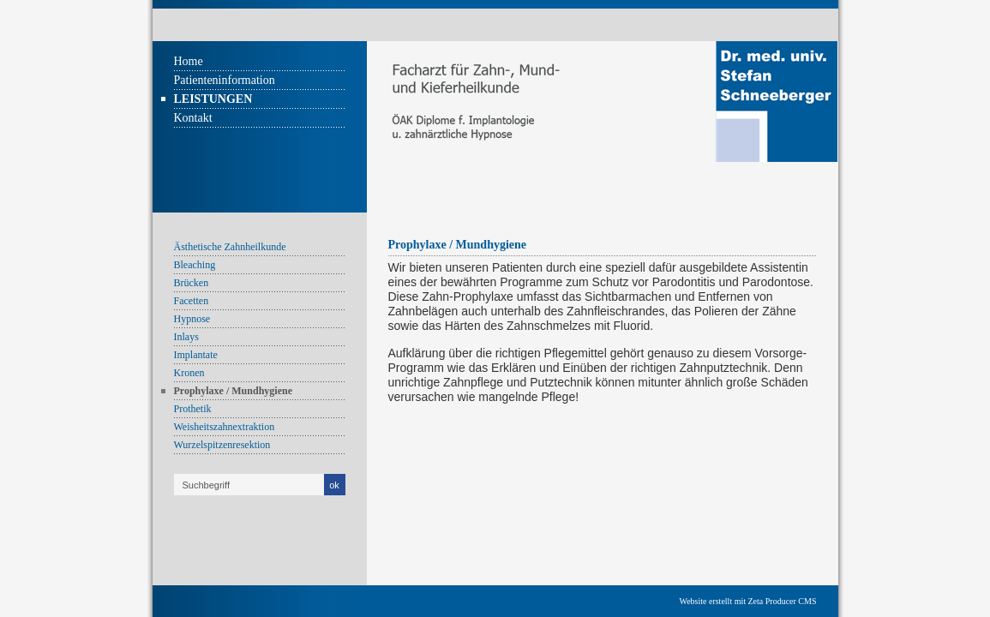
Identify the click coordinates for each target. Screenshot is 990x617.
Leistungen (213, 99)
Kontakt (193, 117)
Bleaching (195, 265)
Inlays (186, 337)
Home (188, 61)
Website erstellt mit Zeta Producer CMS (748, 601)
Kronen (189, 373)
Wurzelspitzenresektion (222, 445)
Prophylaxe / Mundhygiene (233, 391)
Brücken (191, 283)
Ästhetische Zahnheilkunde (230, 247)
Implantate (196, 355)
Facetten (191, 301)
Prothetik (193, 409)
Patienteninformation (224, 80)
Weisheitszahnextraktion (224, 427)
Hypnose (192, 319)
